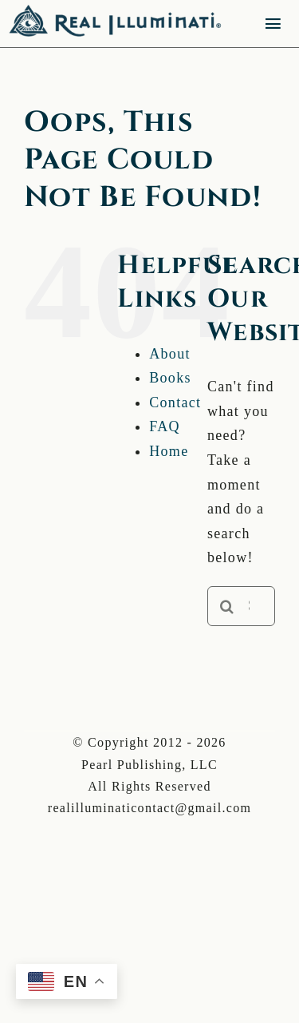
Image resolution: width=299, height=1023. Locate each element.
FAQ (164, 426)
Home (168, 451)
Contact (175, 402)
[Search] (227, 606)
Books (170, 378)
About (170, 354)
